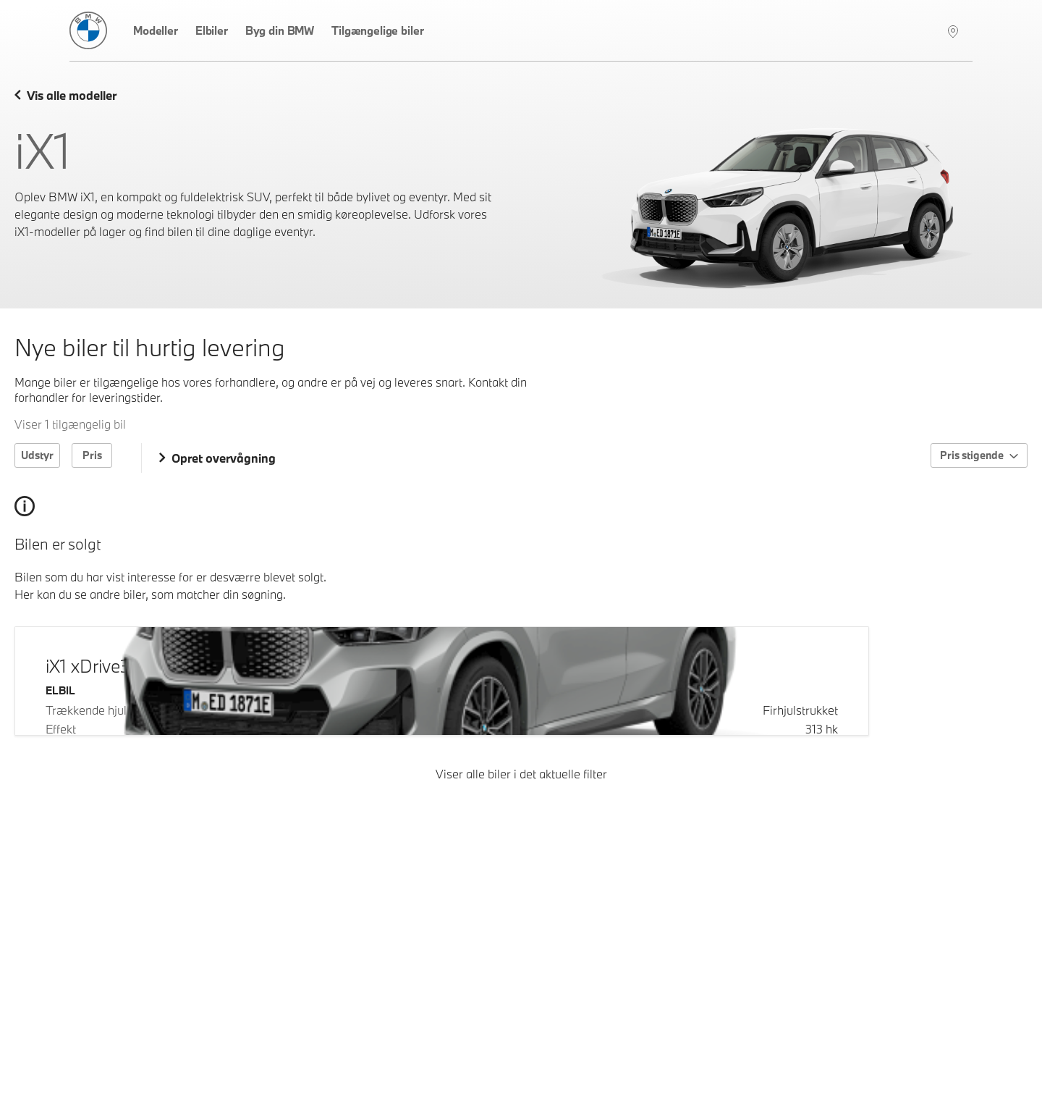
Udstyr (37, 455)
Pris (92, 455)
